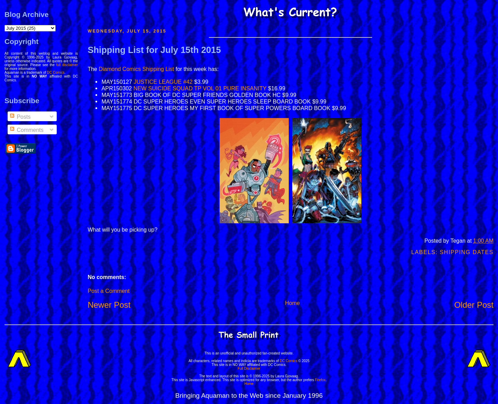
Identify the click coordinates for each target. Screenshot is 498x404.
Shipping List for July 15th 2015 (154, 50)
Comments (26, 130)
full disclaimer (67, 65)
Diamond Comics (120, 69)
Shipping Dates (467, 252)
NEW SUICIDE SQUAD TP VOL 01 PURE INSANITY (200, 88)
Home (292, 303)
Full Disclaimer (249, 368)
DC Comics (56, 72)
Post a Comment (108, 291)
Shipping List (158, 69)
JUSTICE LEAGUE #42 (163, 82)
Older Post (474, 304)
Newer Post (108, 304)
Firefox (320, 380)
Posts (19, 117)
